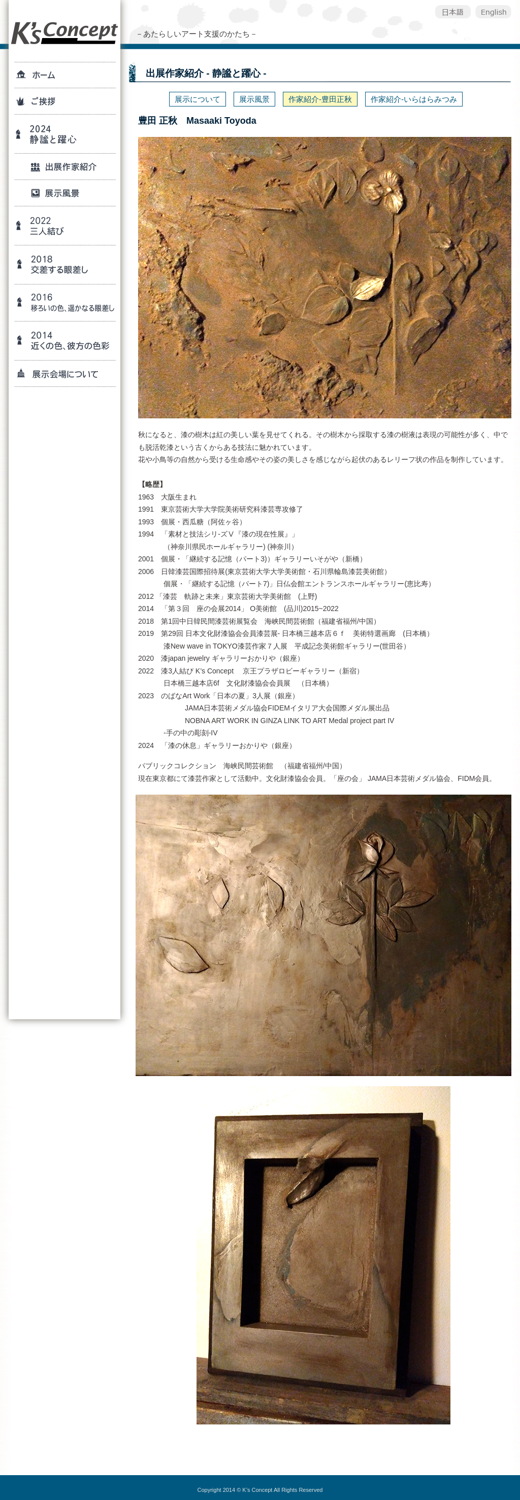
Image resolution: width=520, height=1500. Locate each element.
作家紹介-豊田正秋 (320, 99)
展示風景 (254, 99)
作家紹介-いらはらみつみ (414, 99)
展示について (197, 99)
